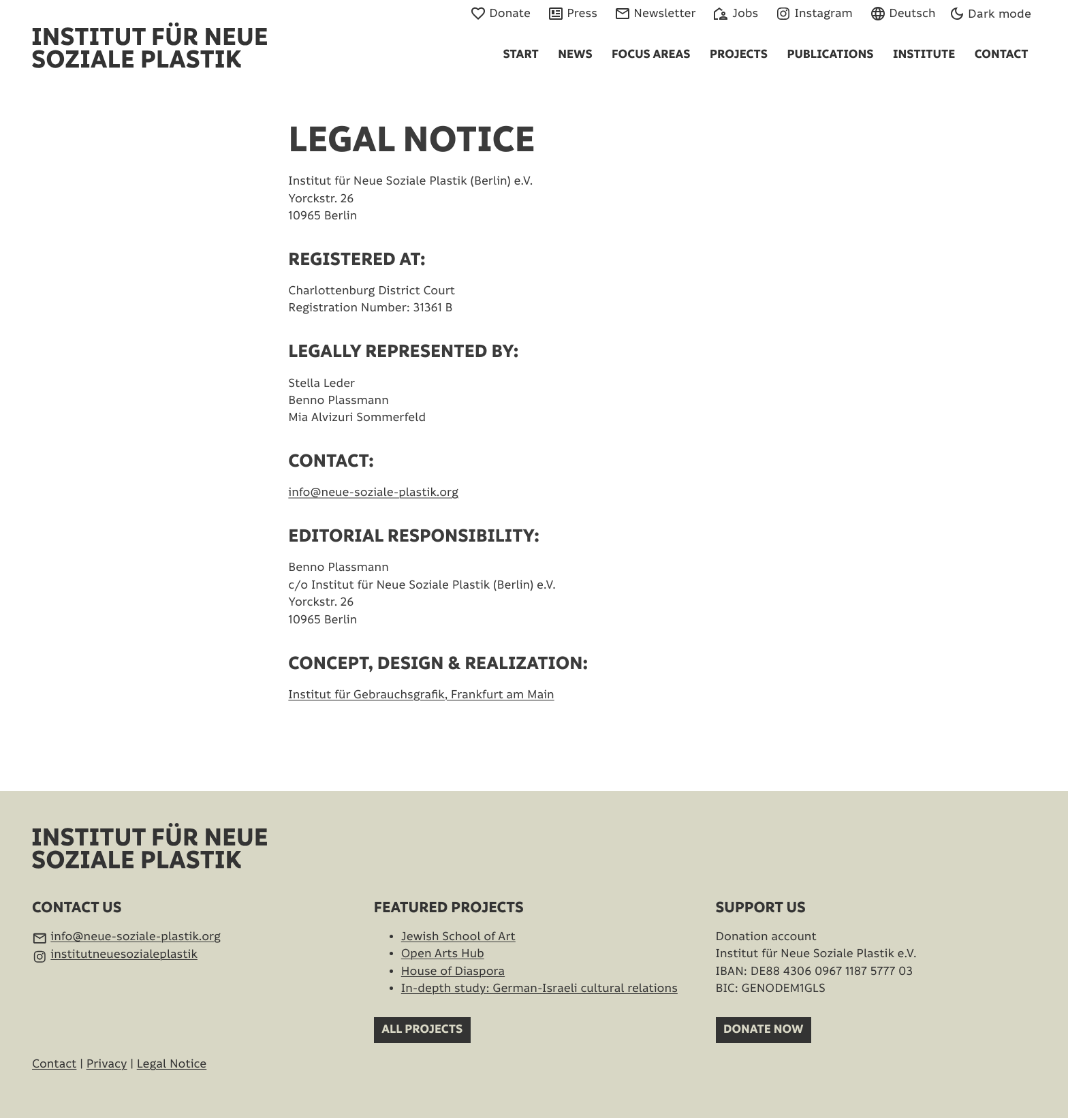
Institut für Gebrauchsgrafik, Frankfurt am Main (421, 713)
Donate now (763, 1030)
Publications (830, 55)
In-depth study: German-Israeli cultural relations (539, 989)
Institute (924, 55)
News (575, 55)
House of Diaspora (453, 972)
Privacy (107, 1064)
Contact (1001, 55)
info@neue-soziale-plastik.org (373, 512)
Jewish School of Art (458, 937)
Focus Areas (651, 55)
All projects (421, 1030)
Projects (739, 55)
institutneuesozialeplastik (124, 955)
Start (520, 55)
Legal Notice (172, 1064)
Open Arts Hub (442, 954)
